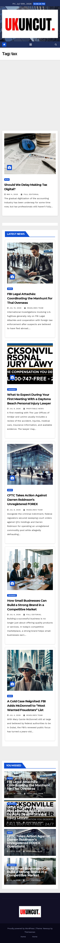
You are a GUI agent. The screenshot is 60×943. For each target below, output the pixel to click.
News (10, 288)
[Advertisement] (30, 91)
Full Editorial (30, 194)
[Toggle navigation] (31, 44)
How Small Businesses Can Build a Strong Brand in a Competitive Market (27, 605)
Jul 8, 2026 (15, 510)
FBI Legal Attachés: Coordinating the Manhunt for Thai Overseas (29, 298)
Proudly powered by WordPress (21, 928)
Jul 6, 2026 (15, 615)
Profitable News (33, 409)
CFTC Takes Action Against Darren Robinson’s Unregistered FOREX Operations (28, 841)
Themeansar (30, 932)
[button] (56, 44)
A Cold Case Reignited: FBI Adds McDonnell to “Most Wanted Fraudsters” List (26, 705)
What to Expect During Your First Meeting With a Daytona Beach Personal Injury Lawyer (29, 399)
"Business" (12, 389)
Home (23, 937)
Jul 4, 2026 (15, 715)
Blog (7, 179)
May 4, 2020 (12, 194)
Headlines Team (33, 308)
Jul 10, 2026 (15, 308)
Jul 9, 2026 (15, 409)
